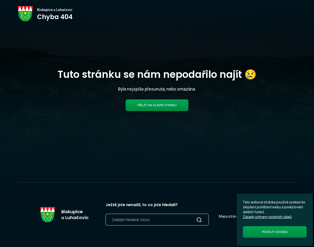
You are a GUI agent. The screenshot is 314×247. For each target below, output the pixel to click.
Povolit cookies (275, 232)
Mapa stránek (229, 216)
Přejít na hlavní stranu (157, 105)
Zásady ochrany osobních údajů (267, 217)
